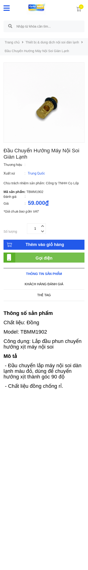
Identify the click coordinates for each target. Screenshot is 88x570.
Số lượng (10, 231)
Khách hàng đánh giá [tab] (44, 284)
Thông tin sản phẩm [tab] (44, 274)
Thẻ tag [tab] (44, 295)
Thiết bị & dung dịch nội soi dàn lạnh (52, 42)
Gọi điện (44, 258)
